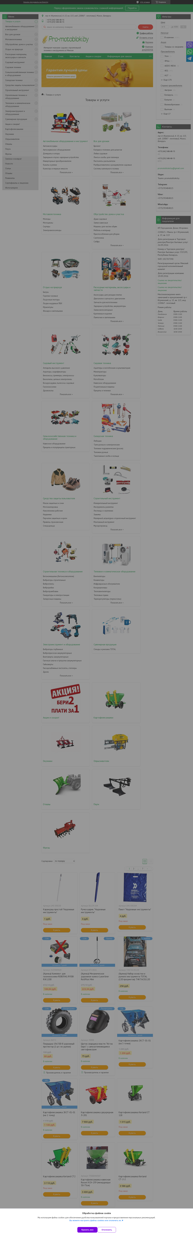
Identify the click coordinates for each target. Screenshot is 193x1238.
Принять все (87, 1230)
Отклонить (109, 1230)
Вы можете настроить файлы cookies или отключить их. (95, 1223)
